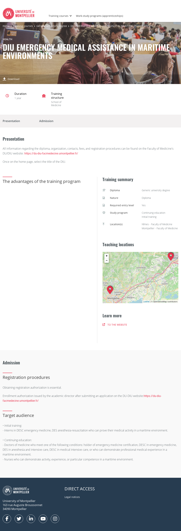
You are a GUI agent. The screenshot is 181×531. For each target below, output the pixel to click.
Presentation (11, 121)
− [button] (107, 260)
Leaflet (146, 301)
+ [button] (107, 256)
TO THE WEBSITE (115, 324)
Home (6, 26)
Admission (46, 121)
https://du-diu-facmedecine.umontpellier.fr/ (51, 153)
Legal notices (72, 497)
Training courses (58, 16)
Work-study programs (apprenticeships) (99, 16)
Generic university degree (51, 26)
